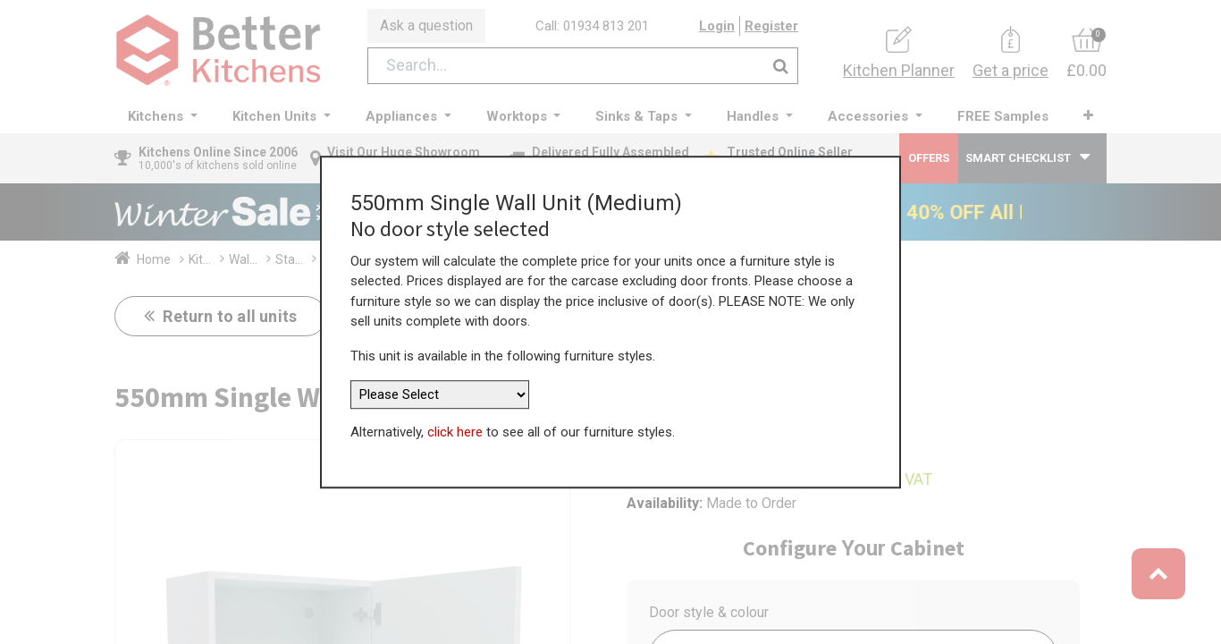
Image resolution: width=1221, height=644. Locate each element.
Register (771, 26)
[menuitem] (1003, 116)
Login (717, 26)
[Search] (780, 65)
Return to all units (228, 316)
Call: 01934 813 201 (592, 26)
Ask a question (426, 25)
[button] (1088, 115)
